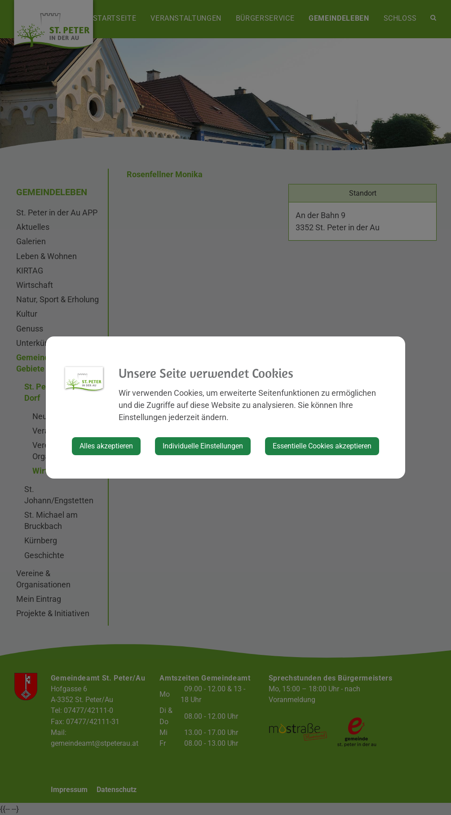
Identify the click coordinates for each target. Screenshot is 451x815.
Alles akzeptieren (106, 446)
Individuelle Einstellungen (203, 446)
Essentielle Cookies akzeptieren (322, 446)
